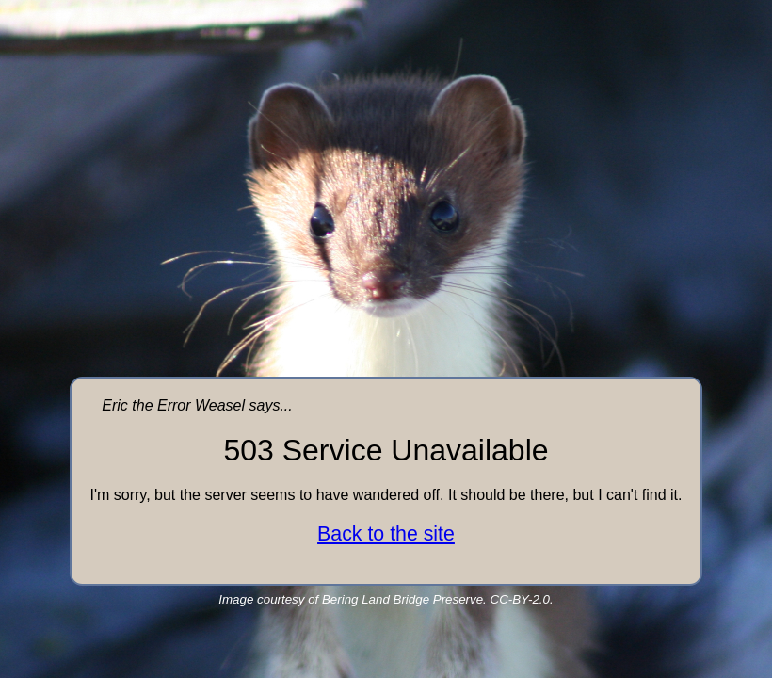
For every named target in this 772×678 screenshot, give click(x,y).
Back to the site (386, 534)
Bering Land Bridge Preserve (402, 599)
